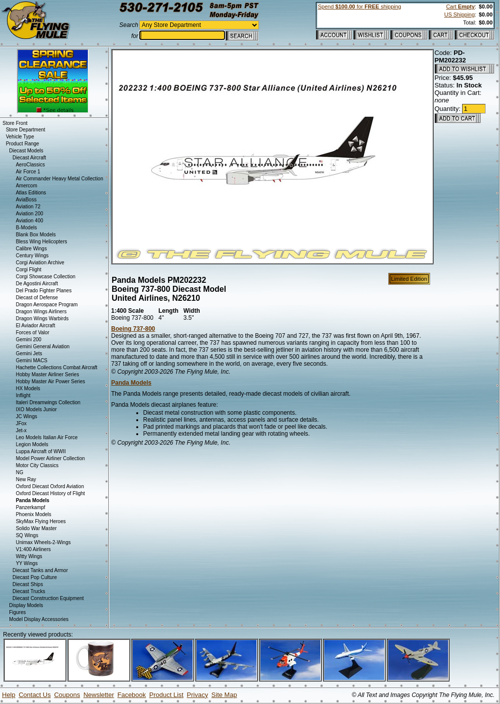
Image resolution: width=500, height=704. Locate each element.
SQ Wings (27, 535)
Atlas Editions (31, 192)
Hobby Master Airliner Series (47, 374)
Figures (17, 612)
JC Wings (26, 416)
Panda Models (131, 382)
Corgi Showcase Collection (46, 276)
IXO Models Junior (36, 409)
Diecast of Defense (37, 297)
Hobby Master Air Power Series (50, 381)
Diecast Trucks (28, 591)
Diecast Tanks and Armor (40, 570)
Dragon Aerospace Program (47, 304)
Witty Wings (29, 556)
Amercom (26, 185)
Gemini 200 (28, 339)
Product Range (22, 143)
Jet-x (21, 430)
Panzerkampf (30, 507)
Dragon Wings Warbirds (42, 318)
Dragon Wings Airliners (41, 311)
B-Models (26, 227)
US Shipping (459, 14)
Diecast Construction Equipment (48, 598)
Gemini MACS (31, 360)
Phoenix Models (33, 514)
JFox (21, 423)
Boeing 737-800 (133, 328)
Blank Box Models (36, 234)
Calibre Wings (31, 248)
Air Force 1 (28, 171)
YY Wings (27, 563)
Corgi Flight (28, 269)
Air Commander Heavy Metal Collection (59, 178)
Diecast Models (26, 150)
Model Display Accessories (38, 619)
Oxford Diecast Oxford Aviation (50, 486)
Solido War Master (36, 528)
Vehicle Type (20, 136)
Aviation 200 (29, 213)
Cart (460, 6)
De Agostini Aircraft (37, 283)
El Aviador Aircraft (35, 325)
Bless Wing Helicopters (41, 241)
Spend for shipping (359, 6)
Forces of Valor (32, 332)
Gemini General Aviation (43, 346)
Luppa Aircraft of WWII (41, 451)
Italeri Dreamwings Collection (48, 402)
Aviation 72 (28, 206)
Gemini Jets (29, 353)
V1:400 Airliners (33, 549)
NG (19, 472)
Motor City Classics (37, 465)
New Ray (26, 479)
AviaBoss (26, 199)
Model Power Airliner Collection (50, 458)
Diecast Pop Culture (34, 577)
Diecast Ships (27, 584)
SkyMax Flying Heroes (41, 521)
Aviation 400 (29, 220)
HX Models (28, 388)
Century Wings (32, 255)
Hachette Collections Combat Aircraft (56, 367)
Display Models (26, 605)
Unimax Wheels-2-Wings (43, 542)
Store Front (14, 123)
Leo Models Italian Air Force (47, 437)
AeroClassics (30, 164)
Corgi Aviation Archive (40, 262)
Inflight (23, 395)
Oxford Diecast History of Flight (50, 493)
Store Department (25, 129)
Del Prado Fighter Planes (44, 290)
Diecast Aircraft (29, 157)
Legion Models (32, 444)
